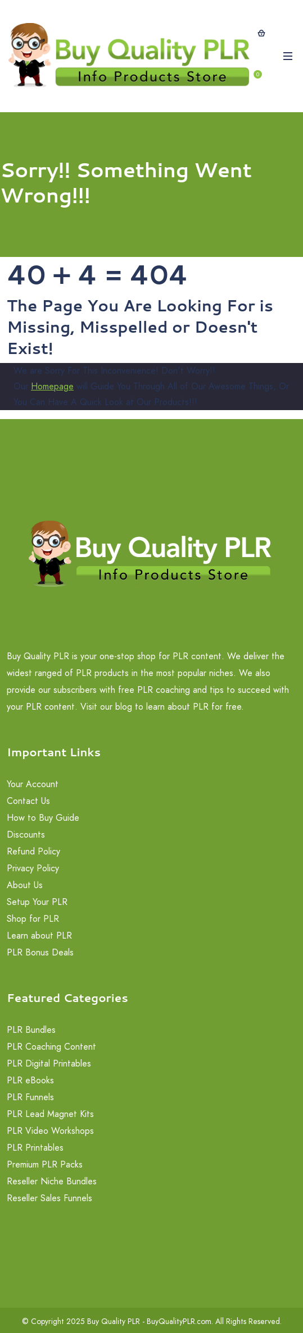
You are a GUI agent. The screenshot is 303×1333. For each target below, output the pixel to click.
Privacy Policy (33, 868)
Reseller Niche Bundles (52, 1181)
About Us (25, 885)
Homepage (52, 386)
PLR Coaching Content (51, 1046)
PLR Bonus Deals (40, 952)
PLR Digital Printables (49, 1063)
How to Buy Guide (43, 817)
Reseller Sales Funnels (49, 1198)
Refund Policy (33, 851)
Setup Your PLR (37, 901)
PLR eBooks (30, 1080)
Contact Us (28, 800)
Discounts (26, 834)
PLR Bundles (31, 1029)
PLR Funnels (30, 1097)
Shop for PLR (33, 918)
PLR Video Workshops (50, 1130)
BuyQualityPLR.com (179, 1321)
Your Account (32, 784)
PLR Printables (35, 1147)
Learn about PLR (39, 935)
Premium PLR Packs (45, 1164)
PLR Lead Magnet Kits (50, 1113)
